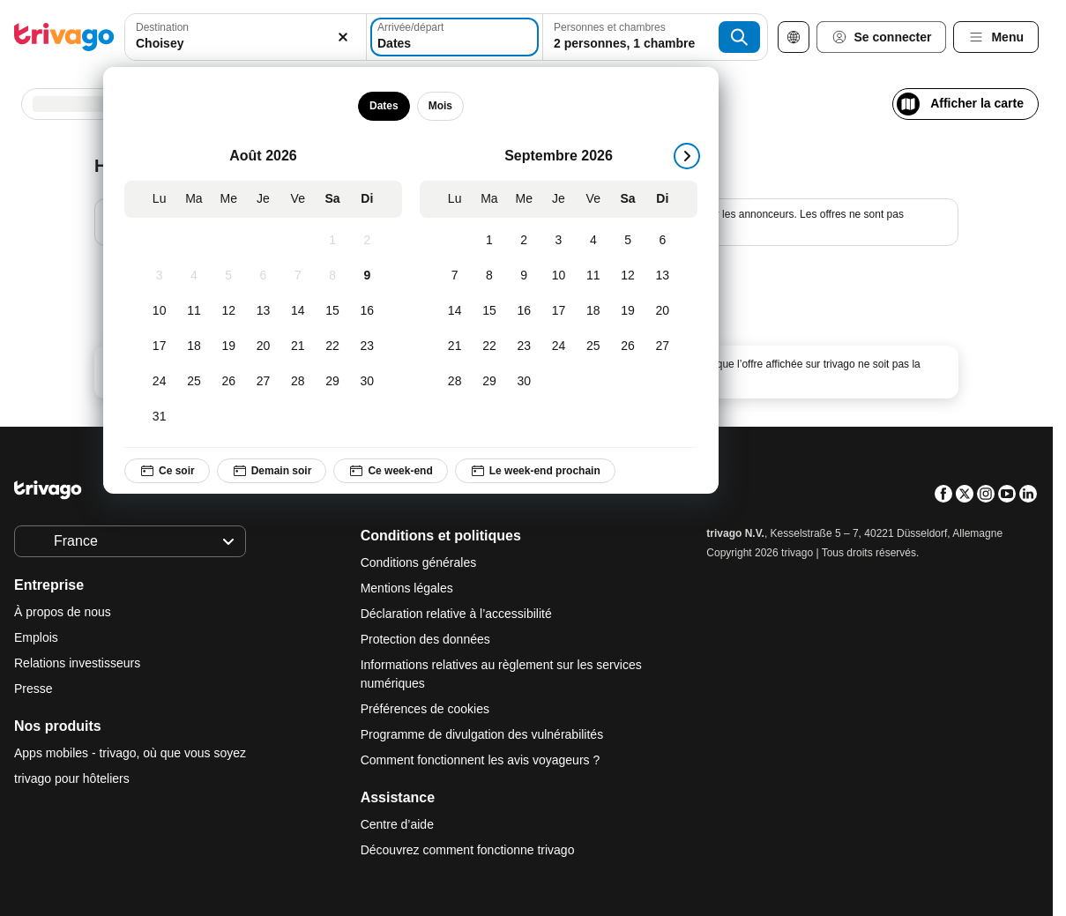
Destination (162, 27)
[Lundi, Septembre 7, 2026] (454, 276)
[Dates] (454, 37)
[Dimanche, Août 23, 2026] (367, 346)
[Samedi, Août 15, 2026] (332, 311)
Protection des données (425, 639)
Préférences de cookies (427, 709)
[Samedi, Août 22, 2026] (332, 346)
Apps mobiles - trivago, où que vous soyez (130, 753)
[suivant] (686, 156)
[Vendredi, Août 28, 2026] (297, 382)
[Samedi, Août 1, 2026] (332, 241)
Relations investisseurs (77, 663)
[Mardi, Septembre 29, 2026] (489, 382)
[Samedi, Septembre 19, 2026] (627, 311)
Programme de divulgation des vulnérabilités (482, 734)
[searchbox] (245, 43)
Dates (384, 106)
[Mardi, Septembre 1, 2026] (489, 241)
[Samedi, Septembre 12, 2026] (627, 276)
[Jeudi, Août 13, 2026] (263, 311)
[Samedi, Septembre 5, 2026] (627, 241)
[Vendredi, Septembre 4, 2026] (593, 241)
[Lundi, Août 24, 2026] (159, 382)
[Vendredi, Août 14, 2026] (297, 311)
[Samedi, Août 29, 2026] (332, 382)
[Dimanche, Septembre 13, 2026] (662, 276)
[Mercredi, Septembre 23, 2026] (524, 346)
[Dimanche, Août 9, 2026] (367, 276)
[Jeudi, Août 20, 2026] (263, 346)
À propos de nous (62, 612)
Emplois (36, 637)
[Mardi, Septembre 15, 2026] (489, 311)
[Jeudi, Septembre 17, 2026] (558, 311)
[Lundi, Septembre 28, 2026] (454, 382)
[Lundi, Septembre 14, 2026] (454, 311)
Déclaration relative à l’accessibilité (456, 614)
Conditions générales (419, 562)
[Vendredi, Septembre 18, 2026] (593, 311)
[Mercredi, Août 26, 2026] (229, 382)
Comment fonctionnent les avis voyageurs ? (480, 760)
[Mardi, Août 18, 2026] (193, 346)
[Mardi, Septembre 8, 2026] (489, 276)
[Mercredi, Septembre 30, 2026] (524, 382)
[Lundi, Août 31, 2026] (159, 417)
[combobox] (245, 37)
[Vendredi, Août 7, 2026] (297, 276)
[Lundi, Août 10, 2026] (159, 311)
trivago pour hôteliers (72, 778)
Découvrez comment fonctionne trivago (468, 850)
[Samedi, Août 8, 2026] (332, 276)
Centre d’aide (397, 824)
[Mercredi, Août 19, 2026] (229, 346)
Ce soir (167, 471)
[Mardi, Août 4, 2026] (193, 276)
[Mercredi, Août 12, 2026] (229, 311)
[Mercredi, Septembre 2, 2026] (524, 241)
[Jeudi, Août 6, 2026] (263, 276)
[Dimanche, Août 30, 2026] (367, 382)
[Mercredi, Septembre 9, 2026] (524, 276)
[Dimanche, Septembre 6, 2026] (662, 241)
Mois (440, 106)
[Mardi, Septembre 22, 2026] (489, 346)
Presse (33, 688)
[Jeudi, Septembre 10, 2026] (558, 276)
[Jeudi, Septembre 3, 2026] (558, 241)
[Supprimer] (343, 37)
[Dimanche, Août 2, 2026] (367, 241)
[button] (245, 37)
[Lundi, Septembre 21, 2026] (454, 346)
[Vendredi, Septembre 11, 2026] (593, 276)
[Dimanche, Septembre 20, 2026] (662, 311)
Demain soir (272, 471)
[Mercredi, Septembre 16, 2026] (524, 311)
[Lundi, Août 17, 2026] (159, 346)
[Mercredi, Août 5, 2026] (229, 276)
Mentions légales (407, 588)
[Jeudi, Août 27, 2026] (263, 382)
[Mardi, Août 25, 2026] (193, 382)
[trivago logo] (64, 37)
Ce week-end (390, 471)
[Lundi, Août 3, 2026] (159, 276)
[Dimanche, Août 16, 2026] (367, 311)
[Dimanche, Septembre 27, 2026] (662, 346)
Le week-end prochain (535, 471)
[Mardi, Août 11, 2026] (193, 311)
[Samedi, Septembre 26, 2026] (627, 346)
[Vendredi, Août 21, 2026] (297, 346)
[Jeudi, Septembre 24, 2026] (558, 346)
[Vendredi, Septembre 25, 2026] (593, 346)
